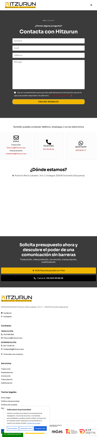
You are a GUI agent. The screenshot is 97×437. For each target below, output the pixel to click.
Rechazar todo (26, 428)
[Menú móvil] (91, 5)
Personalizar (13, 428)
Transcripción (6, 380)
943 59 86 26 (48, 149)
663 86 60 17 (81, 150)
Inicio (44, 20)
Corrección (6, 376)
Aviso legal (5, 398)
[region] (26, 419)
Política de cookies (34, 423)
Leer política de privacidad (60, 96)
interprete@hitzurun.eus (16, 154)
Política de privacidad (10, 401)
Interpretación (7, 373)
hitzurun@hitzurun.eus (16, 148)
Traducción (6, 369)
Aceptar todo (40, 428)
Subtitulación (6, 383)
